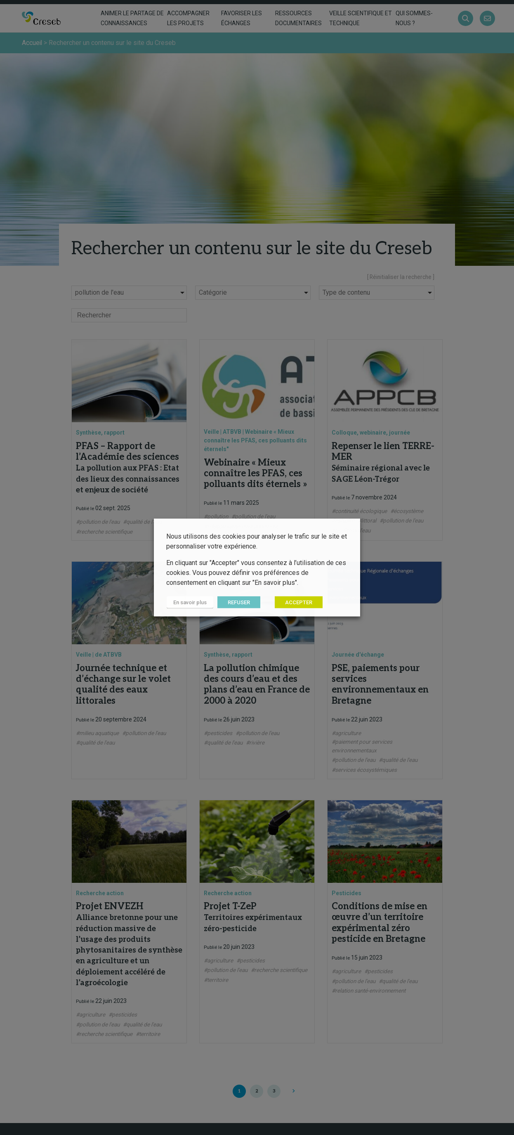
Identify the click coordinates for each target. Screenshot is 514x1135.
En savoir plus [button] (189, 602)
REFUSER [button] (238, 602)
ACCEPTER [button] (297, 602)
